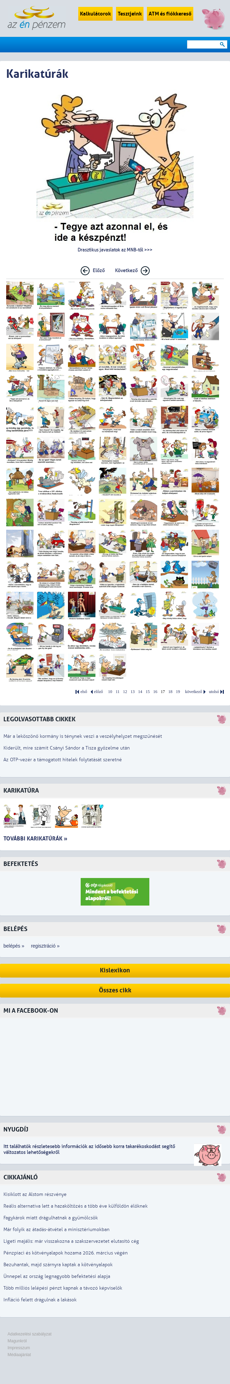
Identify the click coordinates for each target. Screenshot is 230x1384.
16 (155, 692)
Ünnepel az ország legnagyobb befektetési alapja (56, 1276)
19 (178, 692)
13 (132, 692)
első (83, 692)
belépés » (13, 946)
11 (118, 692)
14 (140, 692)
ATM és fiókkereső (170, 14)
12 (125, 692)
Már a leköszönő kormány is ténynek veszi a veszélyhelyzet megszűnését (82, 736)
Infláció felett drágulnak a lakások (40, 1300)
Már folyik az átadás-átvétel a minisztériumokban (56, 1229)
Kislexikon (115, 970)
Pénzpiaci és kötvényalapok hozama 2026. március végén (65, 1253)
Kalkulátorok (95, 14)
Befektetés (20, 864)
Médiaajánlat (19, 1354)
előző (98, 692)
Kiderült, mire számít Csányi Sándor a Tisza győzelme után (66, 748)
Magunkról (17, 1341)
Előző (99, 270)
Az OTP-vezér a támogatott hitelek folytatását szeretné (62, 760)
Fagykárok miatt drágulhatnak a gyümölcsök (50, 1218)
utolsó (214, 692)
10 (110, 692)
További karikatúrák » (35, 838)
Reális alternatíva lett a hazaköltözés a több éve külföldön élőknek (75, 1206)
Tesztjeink (130, 14)
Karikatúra (21, 790)
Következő (126, 270)
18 (170, 692)
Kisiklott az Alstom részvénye (35, 1194)
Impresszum (19, 1347)
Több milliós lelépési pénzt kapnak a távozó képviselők (62, 1288)
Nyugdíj (15, 1129)
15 (148, 692)
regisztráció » (45, 946)
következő (193, 692)
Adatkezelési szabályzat (29, 1334)
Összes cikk (115, 990)
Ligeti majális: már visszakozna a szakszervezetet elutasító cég (71, 1241)
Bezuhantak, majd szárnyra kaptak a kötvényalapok (58, 1265)
